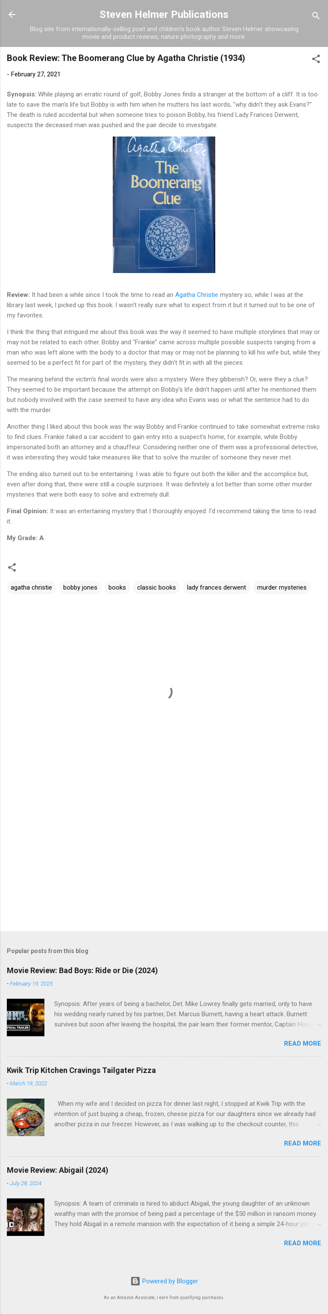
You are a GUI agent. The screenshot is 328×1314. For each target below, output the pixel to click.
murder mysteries (282, 587)
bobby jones (80, 587)
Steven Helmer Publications (164, 14)
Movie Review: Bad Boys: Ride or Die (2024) (82, 970)
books (117, 587)
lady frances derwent (216, 587)
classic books (156, 587)
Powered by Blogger (164, 1281)
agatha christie (31, 587)
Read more (302, 1043)
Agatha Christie (196, 295)
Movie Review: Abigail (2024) (57, 1170)
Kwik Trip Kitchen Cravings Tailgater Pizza (81, 1070)
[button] (316, 60)
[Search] (316, 17)
